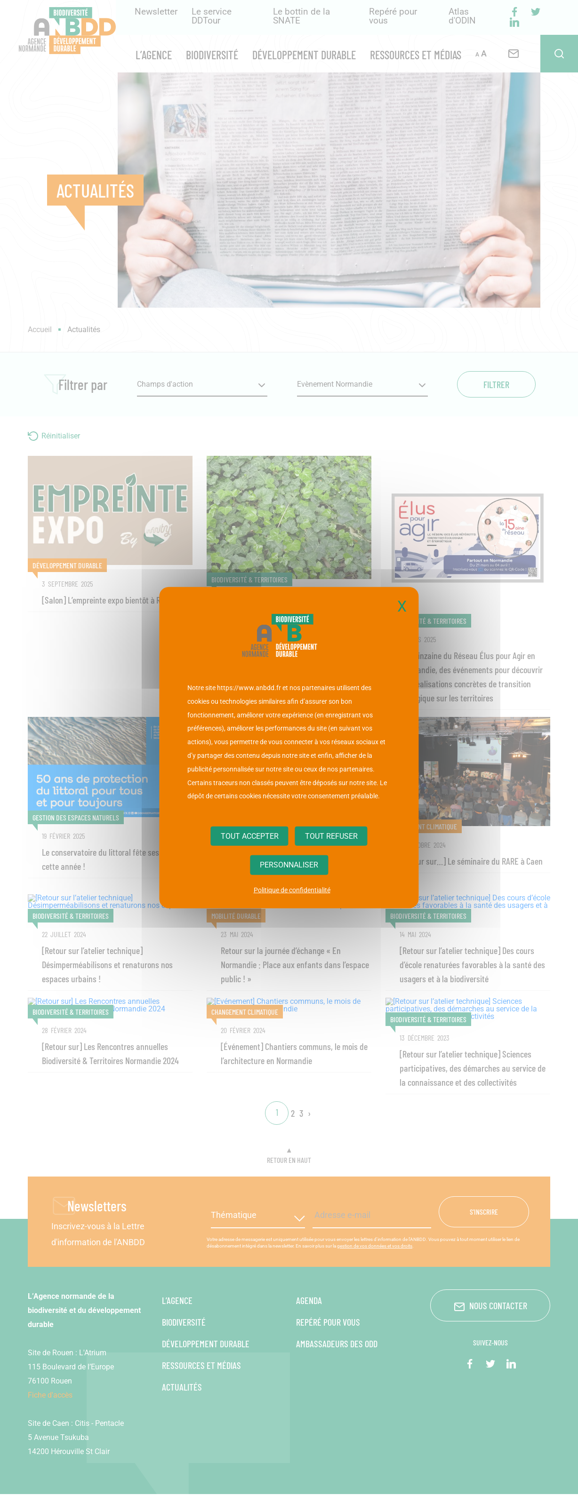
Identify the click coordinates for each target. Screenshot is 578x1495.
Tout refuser (331, 836)
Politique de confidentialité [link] (292, 889)
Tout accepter (250, 836)
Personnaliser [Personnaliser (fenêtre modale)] (289, 864)
